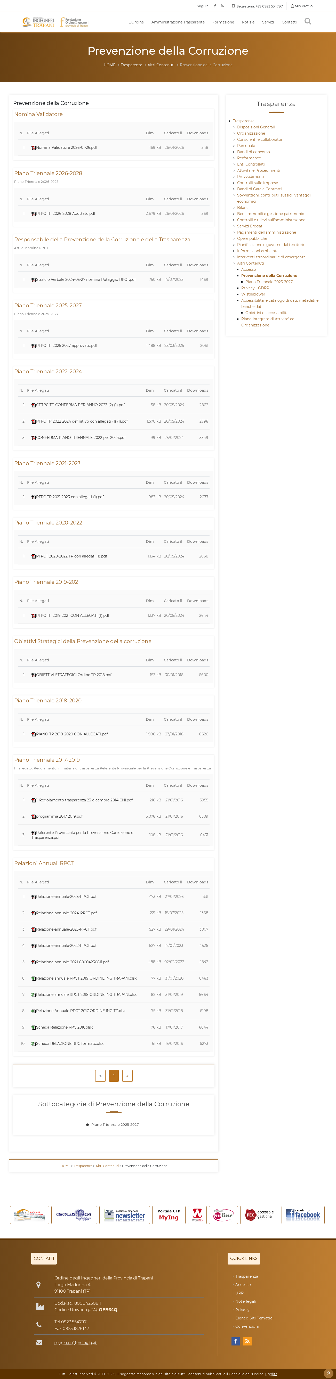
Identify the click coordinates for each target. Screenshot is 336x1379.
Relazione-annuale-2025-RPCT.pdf (64, 896)
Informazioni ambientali (259, 251)
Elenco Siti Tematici (254, 1318)
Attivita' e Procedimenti (258, 170)
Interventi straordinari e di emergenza (271, 257)
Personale (246, 145)
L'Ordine (136, 22)
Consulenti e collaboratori (260, 139)
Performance (249, 158)
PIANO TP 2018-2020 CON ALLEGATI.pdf (69, 734)
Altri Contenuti (161, 65)
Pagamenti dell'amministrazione (266, 232)
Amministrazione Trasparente (178, 22)
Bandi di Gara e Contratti (259, 189)
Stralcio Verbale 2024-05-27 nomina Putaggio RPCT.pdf (83, 279)
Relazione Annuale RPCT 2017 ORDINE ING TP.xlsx (78, 1010)
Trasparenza (131, 65)
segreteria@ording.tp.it (75, 1342)
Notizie (248, 22)
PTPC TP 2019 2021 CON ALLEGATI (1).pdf (70, 615)
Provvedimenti (250, 176)
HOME (109, 65)
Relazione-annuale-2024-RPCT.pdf (64, 913)
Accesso (248, 269)
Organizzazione (251, 133)
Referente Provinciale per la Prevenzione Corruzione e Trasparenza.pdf (82, 835)
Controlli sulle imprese (257, 182)
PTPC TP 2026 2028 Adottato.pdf (63, 213)
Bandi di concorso (253, 152)
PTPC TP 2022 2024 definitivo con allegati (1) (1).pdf (79, 421)
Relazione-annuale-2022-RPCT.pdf (64, 945)
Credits (271, 1374)
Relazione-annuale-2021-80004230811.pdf (70, 962)
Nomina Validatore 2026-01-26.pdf (64, 147)
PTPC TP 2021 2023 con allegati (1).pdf (67, 497)
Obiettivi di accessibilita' (267, 312)
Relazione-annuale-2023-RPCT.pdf (64, 929)
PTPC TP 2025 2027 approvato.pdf (64, 345)
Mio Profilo (302, 6)
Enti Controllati (251, 164)
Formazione (223, 22)
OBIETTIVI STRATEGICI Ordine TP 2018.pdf (71, 674)
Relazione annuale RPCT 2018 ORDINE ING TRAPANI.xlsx (84, 994)
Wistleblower (253, 294)
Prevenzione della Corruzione (269, 275)
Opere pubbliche (252, 238)
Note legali (246, 1301)
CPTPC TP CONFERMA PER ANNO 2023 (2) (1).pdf (78, 405)
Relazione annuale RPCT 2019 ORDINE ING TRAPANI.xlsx (84, 978)
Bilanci (243, 207)
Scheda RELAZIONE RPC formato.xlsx (67, 1043)
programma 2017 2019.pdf (57, 816)
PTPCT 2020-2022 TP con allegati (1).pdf (69, 556)
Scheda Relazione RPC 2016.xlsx (62, 1027)
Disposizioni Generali (256, 127)
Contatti (289, 22)
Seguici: (203, 6)
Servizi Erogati (250, 226)
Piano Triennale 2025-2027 (115, 1124)
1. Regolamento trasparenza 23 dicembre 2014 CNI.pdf (82, 800)
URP (239, 1293)
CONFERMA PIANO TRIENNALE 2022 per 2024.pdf (78, 437)
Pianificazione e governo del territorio (271, 244)
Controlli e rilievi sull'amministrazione (271, 220)
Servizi (268, 22)
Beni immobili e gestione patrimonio (270, 213)
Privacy (242, 1310)
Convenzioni (247, 1326)
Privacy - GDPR (255, 288)
